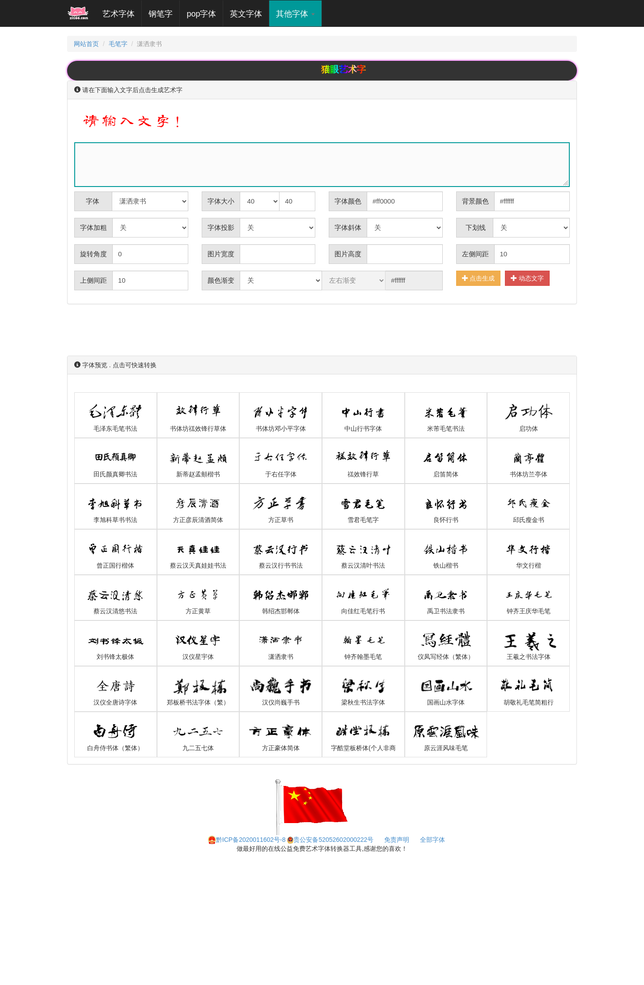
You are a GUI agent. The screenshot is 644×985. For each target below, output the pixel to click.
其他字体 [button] (295, 13)
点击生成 (478, 278)
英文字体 (246, 13)
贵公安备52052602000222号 (330, 839)
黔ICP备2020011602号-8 (247, 839)
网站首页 (86, 43)
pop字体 (201, 13)
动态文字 (527, 278)
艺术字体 (121, 13)
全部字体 (432, 839)
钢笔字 (160, 13)
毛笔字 (118, 43)
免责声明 (396, 839)
